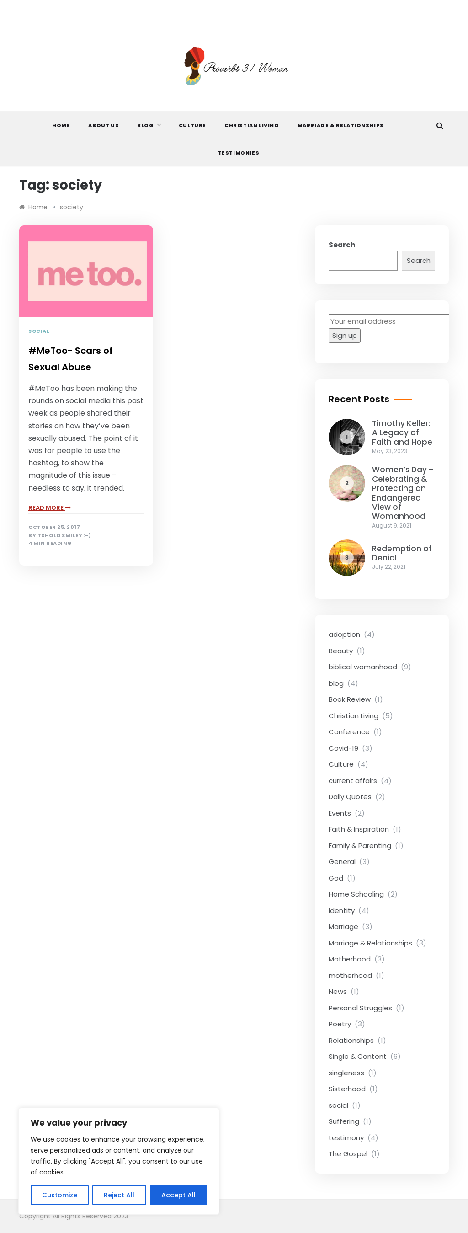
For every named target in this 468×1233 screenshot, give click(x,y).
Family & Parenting (360, 845)
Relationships (351, 1040)
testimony (346, 1137)
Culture (192, 125)
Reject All (119, 1195)
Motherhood (350, 959)
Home (61, 125)
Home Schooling (356, 894)
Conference (349, 732)
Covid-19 (343, 748)
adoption (344, 634)
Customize (59, 1195)
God (336, 878)
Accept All (178, 1195)
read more (49, 507)
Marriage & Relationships (341, 125)
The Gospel (348, 1153)
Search (342, 245)
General (342, 861)
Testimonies (239, 152)
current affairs (353, 780)
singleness (346, 1073)
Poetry (340, 1024)
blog (336, 683)
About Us (103, 125)
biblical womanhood (363, 667)
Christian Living (251, 125)
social (38, 331)
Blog (148, 125)
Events (340, 813)
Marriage (343, 926)
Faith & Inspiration (359, 829)
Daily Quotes (350, 796)
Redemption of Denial (402, 553)
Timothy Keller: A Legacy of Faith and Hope (402, 433)
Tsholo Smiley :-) (64, 535)
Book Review (350, 699)
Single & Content (358, 1056)
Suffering (344, 1121)
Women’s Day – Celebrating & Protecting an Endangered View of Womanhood (403, 493)
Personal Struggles (360, 1008)
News (338, 991)
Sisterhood (347, 1089)
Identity (342, 910)
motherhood (350, 975)
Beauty (341, 651)
